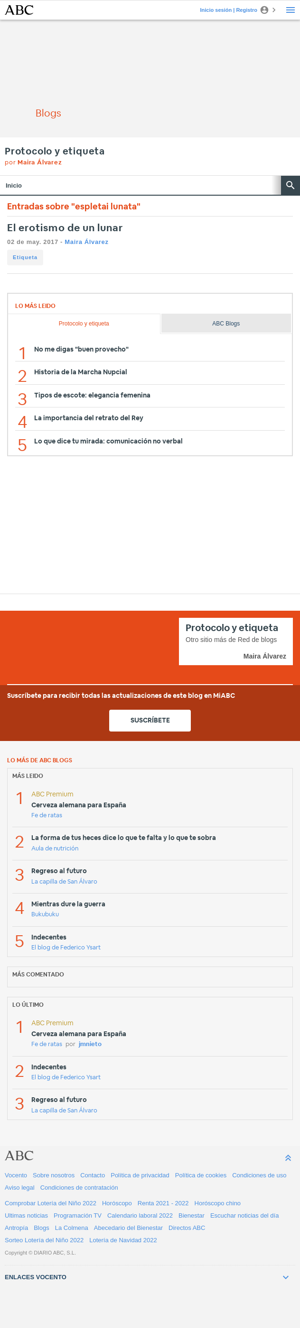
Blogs (41, 1227)
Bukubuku (45, 915)
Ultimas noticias (26, 1215)
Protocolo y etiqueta (55, 151)
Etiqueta (25, 257)
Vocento (16, 1175)
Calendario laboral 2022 (140, 1215)
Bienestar (191, 1215)
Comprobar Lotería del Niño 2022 (50, 1203)
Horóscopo (117, 1203)
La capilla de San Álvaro (64, 882)
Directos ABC (187, 1227)
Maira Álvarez (86, 241)
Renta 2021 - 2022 (163, 1203)
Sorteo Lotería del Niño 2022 (44, 1240)
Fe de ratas (46, 816)
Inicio (14, 185)
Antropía (16, 1227)
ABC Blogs (226, 323)
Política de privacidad (140, 1175)
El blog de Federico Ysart (66, 948)
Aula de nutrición (54, 849)
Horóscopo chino (218, 1203)
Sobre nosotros (54, 1175)
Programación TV (78, 1215)
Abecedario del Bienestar (128, 1227)
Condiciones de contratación (79, 1187)
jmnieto (90, 1044)
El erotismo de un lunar (65, 228)
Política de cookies (200, 1175)
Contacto (92, 1175)
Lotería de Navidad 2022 (123, 1240)
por (33, 163)
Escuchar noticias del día (244, 1215)
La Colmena (71, 1227)
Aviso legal (20, 1187)
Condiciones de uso (259, 1175)
